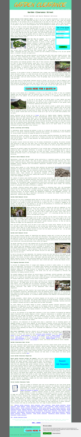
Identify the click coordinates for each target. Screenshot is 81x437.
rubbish (25, 95)
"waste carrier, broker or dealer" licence (39, 46)
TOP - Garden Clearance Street (19, 417)
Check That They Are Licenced (35, 39)
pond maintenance (20, 338)
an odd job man (34, 336)
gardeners (16, 61)
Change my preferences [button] (56, 433)
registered (26, 50)
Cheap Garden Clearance (58, 405)
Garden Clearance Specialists (35, 406)
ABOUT (59, 9)
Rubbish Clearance (27, 409)
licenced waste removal (37, 394)
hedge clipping (56, 335)
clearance (13, 68)
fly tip (61, 51)
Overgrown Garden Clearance (33, 412)
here (28, 353)
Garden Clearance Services (62, 406)
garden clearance (19, 36)
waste (28, 44)
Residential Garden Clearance (58, 409)
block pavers (18, 336)
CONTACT (62, 9)
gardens (30, 33)
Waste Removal (21, 406)
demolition (31, 238)
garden (18, 20)
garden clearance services (36, 364)
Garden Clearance (27, 413)
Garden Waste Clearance (50, 410)
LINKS (55, 9)
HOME (52, 9)
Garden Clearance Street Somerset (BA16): (22, 19)
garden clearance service (34, 80)
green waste (58, 111)
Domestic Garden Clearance (22, 405)
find (15, 344)
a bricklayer (35, 338)
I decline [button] (49, 433)
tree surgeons (33, 339)
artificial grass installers (43, 334)
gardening (36, 21)
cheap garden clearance (44, 386)
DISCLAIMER (67, 9)
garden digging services (17, 339)
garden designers (25, 335)
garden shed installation (53, 336)
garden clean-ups (24, 388)
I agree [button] (45, 433)
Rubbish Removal (15, 408)
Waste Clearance (35, 405)
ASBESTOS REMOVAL (50, 338)
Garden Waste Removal (45, 408)
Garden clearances (16, 115)
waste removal (41, 335)
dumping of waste (22, 274)
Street (37, 115)
